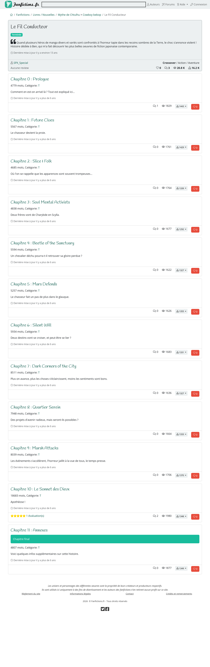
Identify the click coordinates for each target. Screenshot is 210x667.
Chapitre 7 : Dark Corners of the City (46, 396)
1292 (182, 249)
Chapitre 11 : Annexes (31, 573)
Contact (129, 643)
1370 (182, 515)
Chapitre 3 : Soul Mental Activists (42, 219)
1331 (182, 382)
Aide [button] (179, 4)
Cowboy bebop (99, 15)
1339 (182, 205)
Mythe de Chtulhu (74, 15)
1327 (182, 293)
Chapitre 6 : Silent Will (33, 352)
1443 (182, 116)
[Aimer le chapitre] (195, 117)
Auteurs (149, 4)
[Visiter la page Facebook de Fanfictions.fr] (107, 661)
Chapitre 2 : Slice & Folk (33, 175)
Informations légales (80, 643)
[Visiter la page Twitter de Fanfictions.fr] (103, 661)
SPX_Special (22, 68)
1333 (182, 470)
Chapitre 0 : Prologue (31, 86)
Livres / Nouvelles (46, 15)
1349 (182, 615)
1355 (182, 338)
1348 (182, 559)
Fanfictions (24, 15)
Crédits (179, 643)
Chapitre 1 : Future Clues (34, 130)
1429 (182, 160)
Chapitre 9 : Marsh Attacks (36, 485)
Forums (165, 4)
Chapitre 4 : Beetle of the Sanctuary (44, 263)
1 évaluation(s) (29, 559)
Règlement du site (31, 643)
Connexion (198, 4)
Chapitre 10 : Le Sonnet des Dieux (42, 529)
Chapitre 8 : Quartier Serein (37, 440)
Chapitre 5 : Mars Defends (36, 308)
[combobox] (91, 4)
